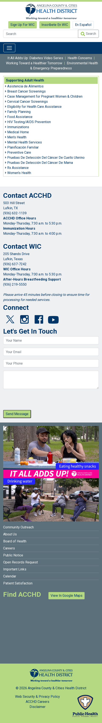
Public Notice (13, 555)
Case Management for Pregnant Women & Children (44, 96)
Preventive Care (19, 152)
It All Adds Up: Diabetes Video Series (35, 58)
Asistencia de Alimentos (25, 86)
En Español (83, 25)
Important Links (14, 569)
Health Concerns (80, 58)
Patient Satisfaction (18, 583)
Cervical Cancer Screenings (27, 102)
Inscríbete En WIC (54, 25)
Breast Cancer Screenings (26, 91)
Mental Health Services (24, 142)
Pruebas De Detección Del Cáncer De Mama (40, 163)
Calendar (9, 576)
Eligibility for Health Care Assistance (34, 107)
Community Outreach (18, 527)
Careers (9, 548)
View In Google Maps (66, 596)
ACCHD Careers (37, 702)
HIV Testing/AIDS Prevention (29, 122)
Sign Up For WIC (22, 25)
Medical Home (18, 132)
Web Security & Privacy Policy (37, 697)
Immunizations (18, 127)
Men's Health (16, 137)
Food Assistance (20, 117)
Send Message (17, 414)
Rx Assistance (18, 168)
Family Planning (19, 112)
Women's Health (19, 173)
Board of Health (14, 541)
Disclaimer (37, 707)
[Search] (40, 34)
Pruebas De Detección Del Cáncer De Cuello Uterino (46, 158)
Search (88, 34)
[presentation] (35, 400)
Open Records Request (20, 562)
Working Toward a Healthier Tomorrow (34, 63)
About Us (10, 534)
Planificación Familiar (23, 147)
